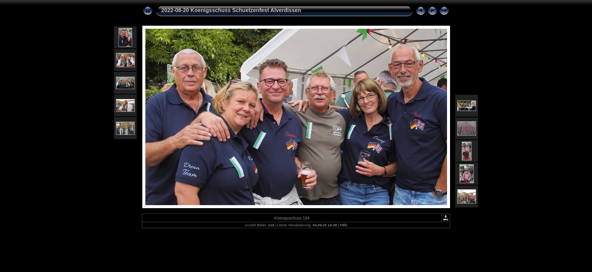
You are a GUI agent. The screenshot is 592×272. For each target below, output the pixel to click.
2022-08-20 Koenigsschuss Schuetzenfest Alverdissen (231, 10)
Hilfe (343, 225)
